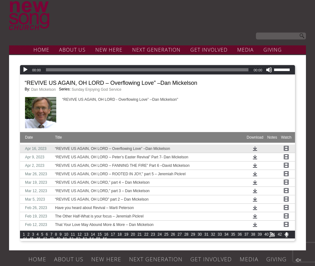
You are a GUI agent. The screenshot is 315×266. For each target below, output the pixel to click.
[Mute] (269, 70)
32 (213, 234)
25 (166, 234)
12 (80, 234)
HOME (41, 49)
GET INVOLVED (209, 49)
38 (253, 234)
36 (240, 234)
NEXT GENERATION (156, 49)
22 (146, 234)
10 (66, 234)
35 (233, 234)
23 (153, 234)
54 (92, 239)
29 (193, 234)
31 (206, 234)
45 (31, 239)
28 (186, 234)
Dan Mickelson (43, 89)
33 (220, 234)
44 (25, 239)
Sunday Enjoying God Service (96, 89)
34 (226, 234)
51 (72, 239)
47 (45, 239)
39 (260, 234)
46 (38, 239)
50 (65, 239)
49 (58, 239)
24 (160, 234)
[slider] (147, 69)
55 (98, 239)
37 (246, 234)
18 (120, 234)
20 (133, 234)
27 (180, 234)
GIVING (272, 49)
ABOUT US (72, 49)
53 (85, 239)
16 (106, 234)
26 (173, 234)
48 (51, 239)
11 (73, 234)
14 (93, 234)
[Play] (25, 70)
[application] (157, 69)
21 (140, 234)
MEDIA (245, 49)
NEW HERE (108, 49)
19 (126, 234)
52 (78, 239)
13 (86, 234)
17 (113, 234)
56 (105, 239)
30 (200, 234)
